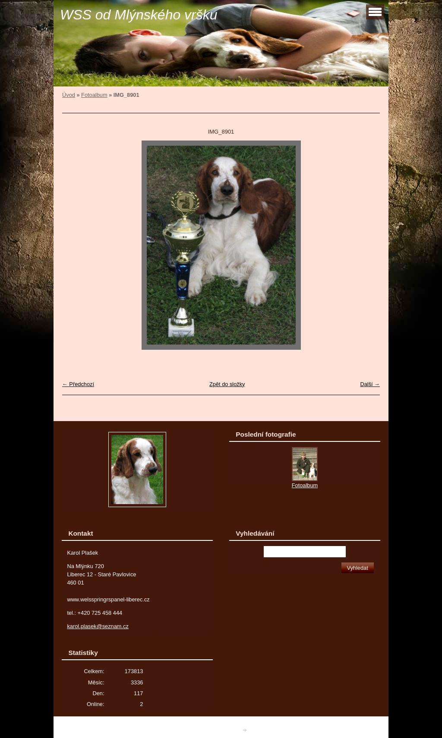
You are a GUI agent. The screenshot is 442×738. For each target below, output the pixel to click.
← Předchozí (78, 384)
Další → (370, 384)
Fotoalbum (94, 95)
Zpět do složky (227, 384)
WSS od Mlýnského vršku (139, 14)
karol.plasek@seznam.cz (97, 626)
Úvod (68, 95)
